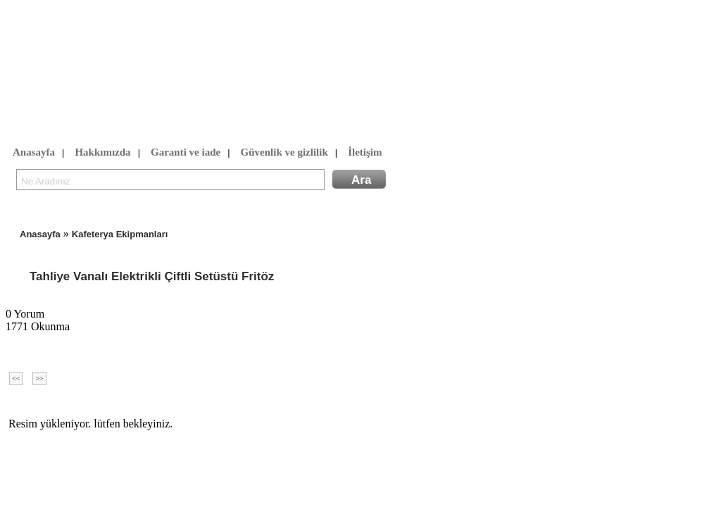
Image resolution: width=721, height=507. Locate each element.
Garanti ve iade (185, 152)
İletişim (365, 152)
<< (16, 378)
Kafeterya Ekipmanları (120, 234)
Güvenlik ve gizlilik (284, 152)
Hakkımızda (102, 152)
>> (39, 378)
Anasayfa (34, 152)
